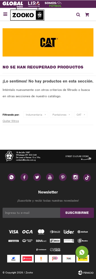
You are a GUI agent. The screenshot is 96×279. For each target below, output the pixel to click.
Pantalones (59, 114)
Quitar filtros (11, 121)
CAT (79, 114)
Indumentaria (34, 114)
